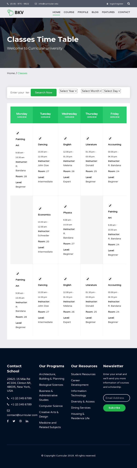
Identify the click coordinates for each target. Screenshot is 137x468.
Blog (95, 12)
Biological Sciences (51, 385)
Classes (22, 73)
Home (56, 12)
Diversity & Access (83, 401)
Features (108, 12)
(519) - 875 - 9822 (18, 4)
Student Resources (83, 374)
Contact (124, 12)
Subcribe (114, 407)
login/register (115, 4)
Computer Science (51, 406)
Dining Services (81, 407)
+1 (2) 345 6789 (19, 398)
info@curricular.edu (46, 4)
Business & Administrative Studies (48, 395)
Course (69, 12)
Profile (83, 12)
